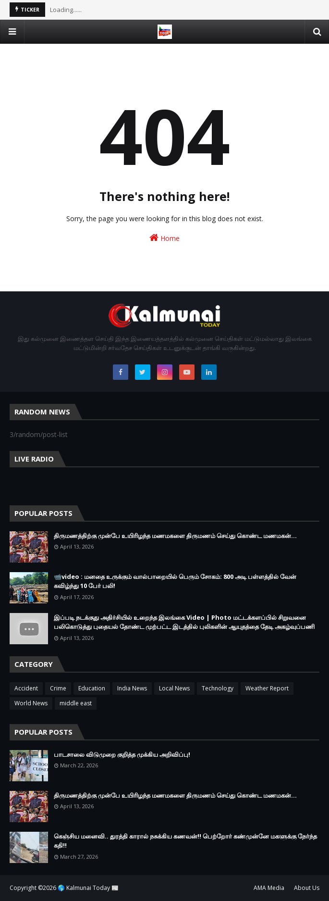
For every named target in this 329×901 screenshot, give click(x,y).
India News (132, 688)
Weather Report (267, 688)
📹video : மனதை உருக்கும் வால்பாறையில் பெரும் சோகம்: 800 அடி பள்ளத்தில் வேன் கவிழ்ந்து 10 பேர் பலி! (175, 581)
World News (31, 703)
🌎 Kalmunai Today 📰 (88, 888)
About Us (306, 888)
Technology (217, 688)
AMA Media (269, 888)
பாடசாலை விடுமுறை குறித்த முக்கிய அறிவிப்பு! (122, 754)
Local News (174, 688)
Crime (58, 688)
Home (164, 238)
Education (91, 688)
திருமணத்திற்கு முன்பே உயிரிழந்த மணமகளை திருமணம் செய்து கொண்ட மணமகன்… (175, 535)
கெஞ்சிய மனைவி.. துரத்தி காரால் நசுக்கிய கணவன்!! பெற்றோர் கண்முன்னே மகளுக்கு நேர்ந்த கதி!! (185, 841)
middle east (76, 703)
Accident (26, 688)
